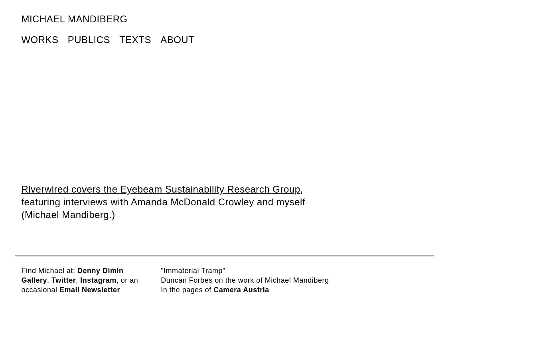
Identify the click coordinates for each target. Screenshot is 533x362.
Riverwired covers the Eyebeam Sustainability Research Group (160, 189)
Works (39, 39)
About (177, 39)
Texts (135, 39)
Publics (89, 39)
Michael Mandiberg (74, 19)
